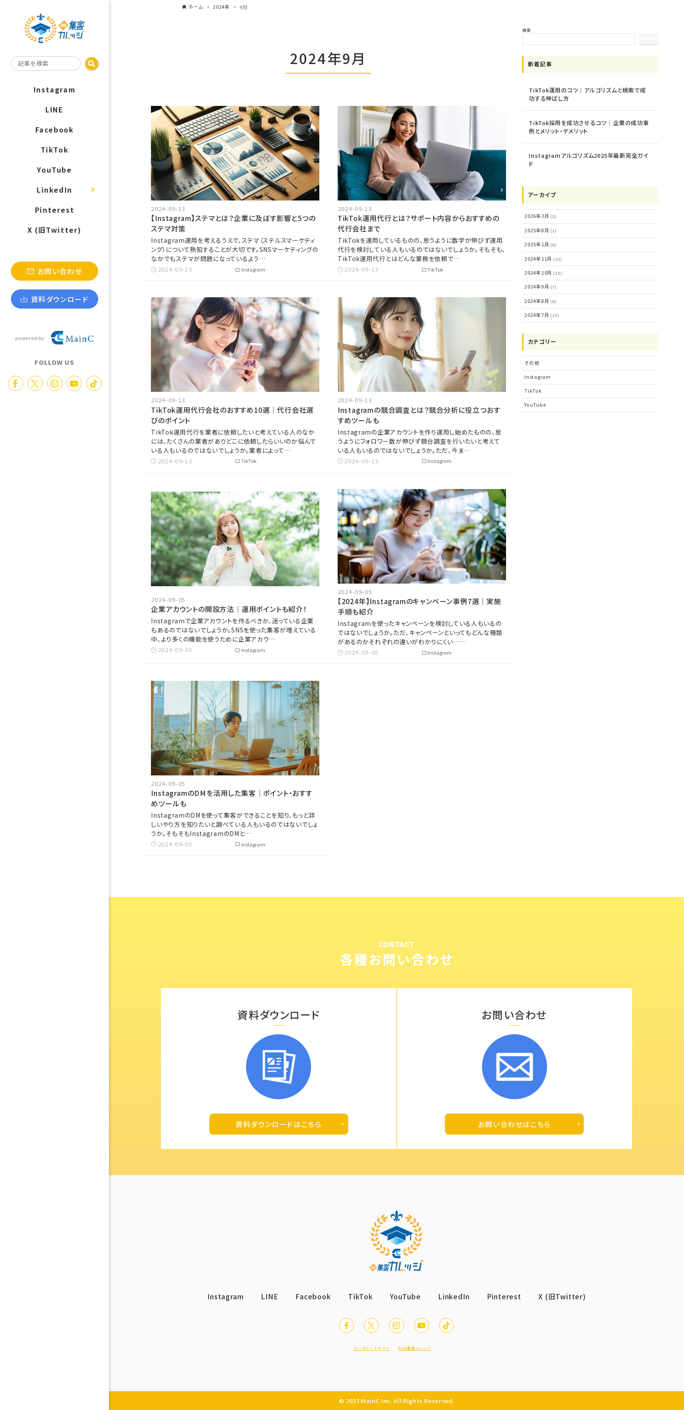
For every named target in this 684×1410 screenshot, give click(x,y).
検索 (526, 30)
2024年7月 (539, 308)
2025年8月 (538, 229)
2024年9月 (538, 282)
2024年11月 (540, 255)
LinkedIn (456, 1289)
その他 (530, 354)
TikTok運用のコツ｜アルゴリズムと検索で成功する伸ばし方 (587, 94)
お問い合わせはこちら (514, 1116)
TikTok (531, 380)
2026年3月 (538, 216)
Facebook (310, 1289)
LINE (264, 1289)
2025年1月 (538, 242)
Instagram (535, 367)
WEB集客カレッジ (421, 1347)
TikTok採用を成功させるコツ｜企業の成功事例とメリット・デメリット (589, 127)
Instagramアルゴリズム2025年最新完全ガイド (589, 159)
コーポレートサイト (365, 1347)
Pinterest (509, 1289)
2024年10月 (540, 268)
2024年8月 (538, 295)
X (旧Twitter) (569, 1289)
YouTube (533, 393)
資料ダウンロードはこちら (278, 1116)
